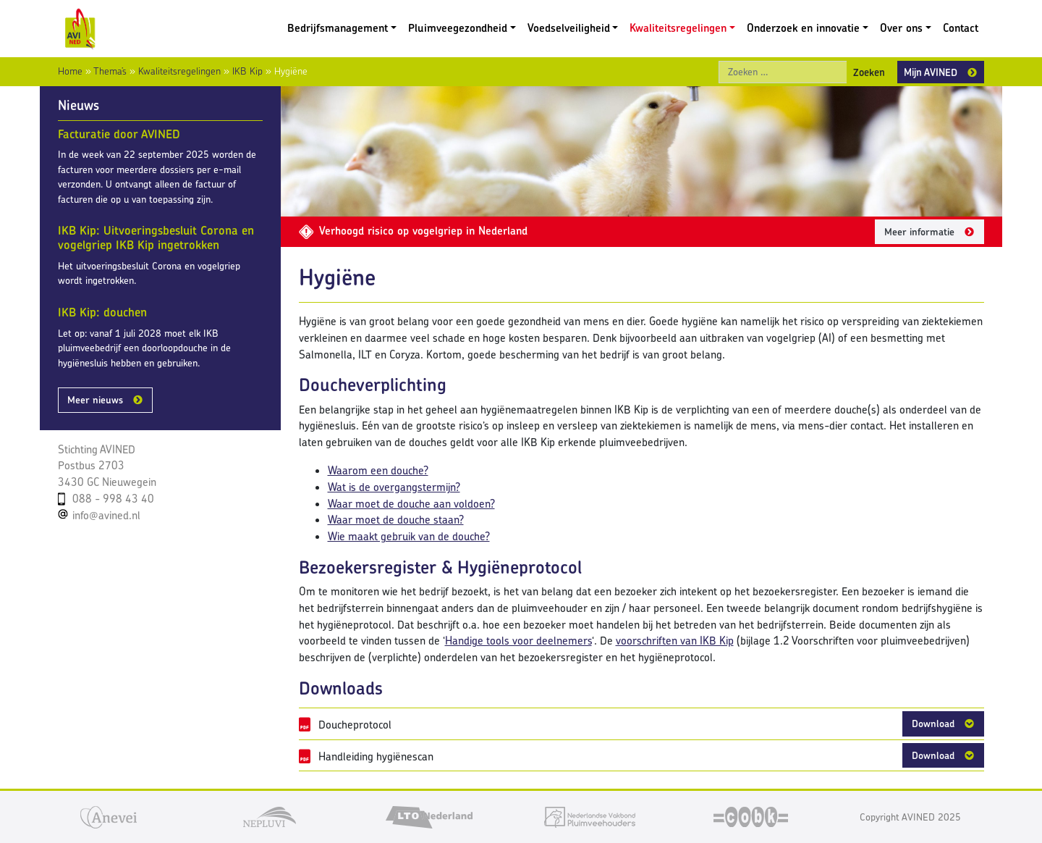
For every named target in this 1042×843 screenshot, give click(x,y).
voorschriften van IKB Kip (675, 640)
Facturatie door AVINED (119, 134)
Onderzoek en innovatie (803, 27)
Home (70, 70)
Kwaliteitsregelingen (678, 27)
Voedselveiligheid (569, 27)
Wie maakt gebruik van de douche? (409, 536)
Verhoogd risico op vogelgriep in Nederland (413, 230)
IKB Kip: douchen (102, 312)
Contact (960, 27)
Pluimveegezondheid (457, 27)
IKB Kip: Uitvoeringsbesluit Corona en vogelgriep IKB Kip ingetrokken (156, 237)
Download (933, 723)
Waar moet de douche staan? (396, 519)
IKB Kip (247, 70)
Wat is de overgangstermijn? (394, 487)
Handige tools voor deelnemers (518, 640)
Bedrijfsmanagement (337, 27)
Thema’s (110, 70)
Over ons (901, 27)
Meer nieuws (95, 399)
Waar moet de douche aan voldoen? (411, 503)
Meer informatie (919, 231)
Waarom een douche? (378, 470)
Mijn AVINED (930, 72)
